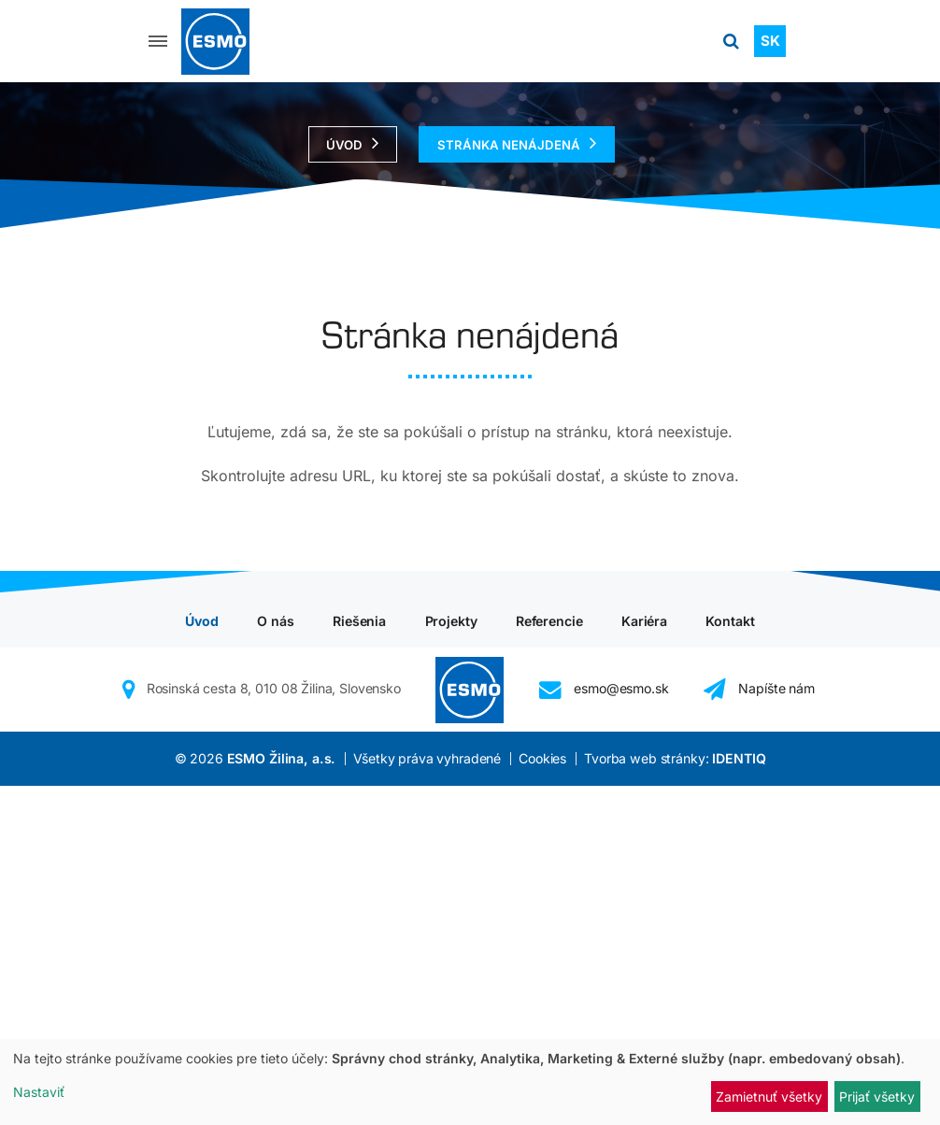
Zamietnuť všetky (769, 1096)
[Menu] (158, 41)
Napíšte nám (759, 1029)
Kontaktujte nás (462, 789)
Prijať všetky (877, 1096)
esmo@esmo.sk (603, 1029)
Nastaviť (38, 1092)
